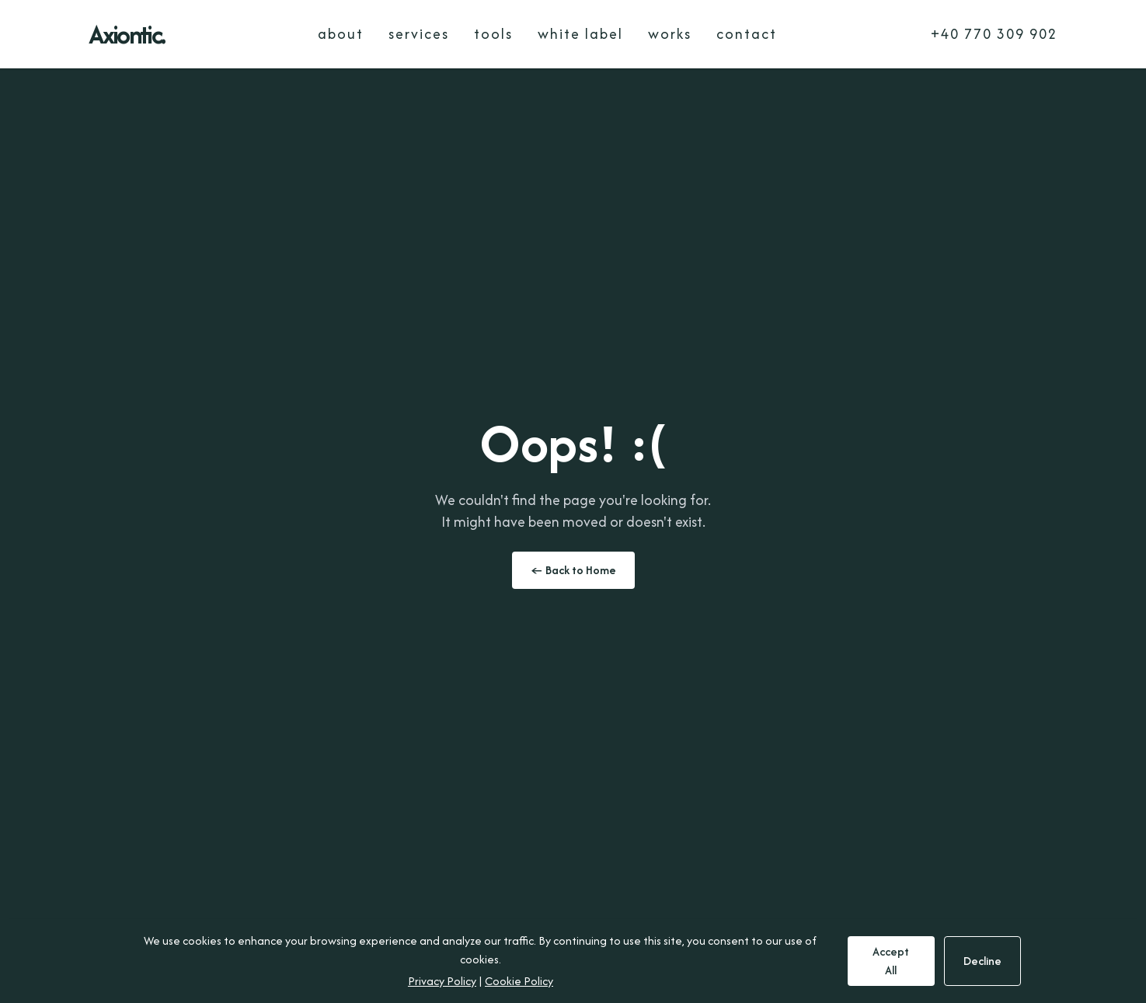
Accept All (891, 960)
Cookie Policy (519, 981)
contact (746, 33)
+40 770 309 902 (994, 33)
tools (493, 33)
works (669, 33)
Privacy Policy (442, 981)
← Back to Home (573, 570)
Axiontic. (127, 34)
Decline (982, 961)
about (341, 33)
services (418, 33)
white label (580, 33)
